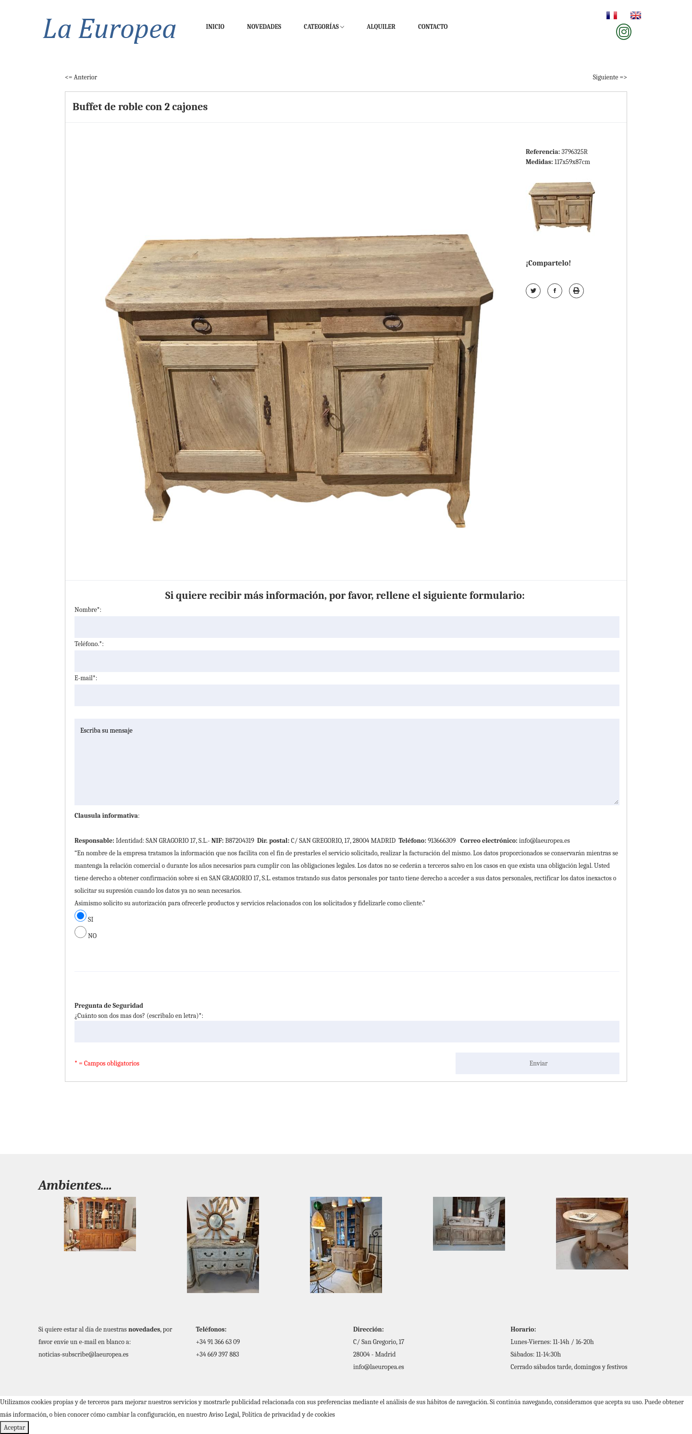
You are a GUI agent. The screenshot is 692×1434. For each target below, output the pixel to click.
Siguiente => (610, 77)
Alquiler (381, 26)
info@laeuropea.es (378, 1367)
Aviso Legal (224, 1414)
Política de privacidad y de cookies (288, 1414)
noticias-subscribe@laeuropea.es (83, 1354)
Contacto (433, 26)
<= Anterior (81, 77)
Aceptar (14, 1427)
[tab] (564, 204)
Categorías (324, 27)
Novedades (264, 26)
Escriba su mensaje (346, 762)
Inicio (215, 26)
